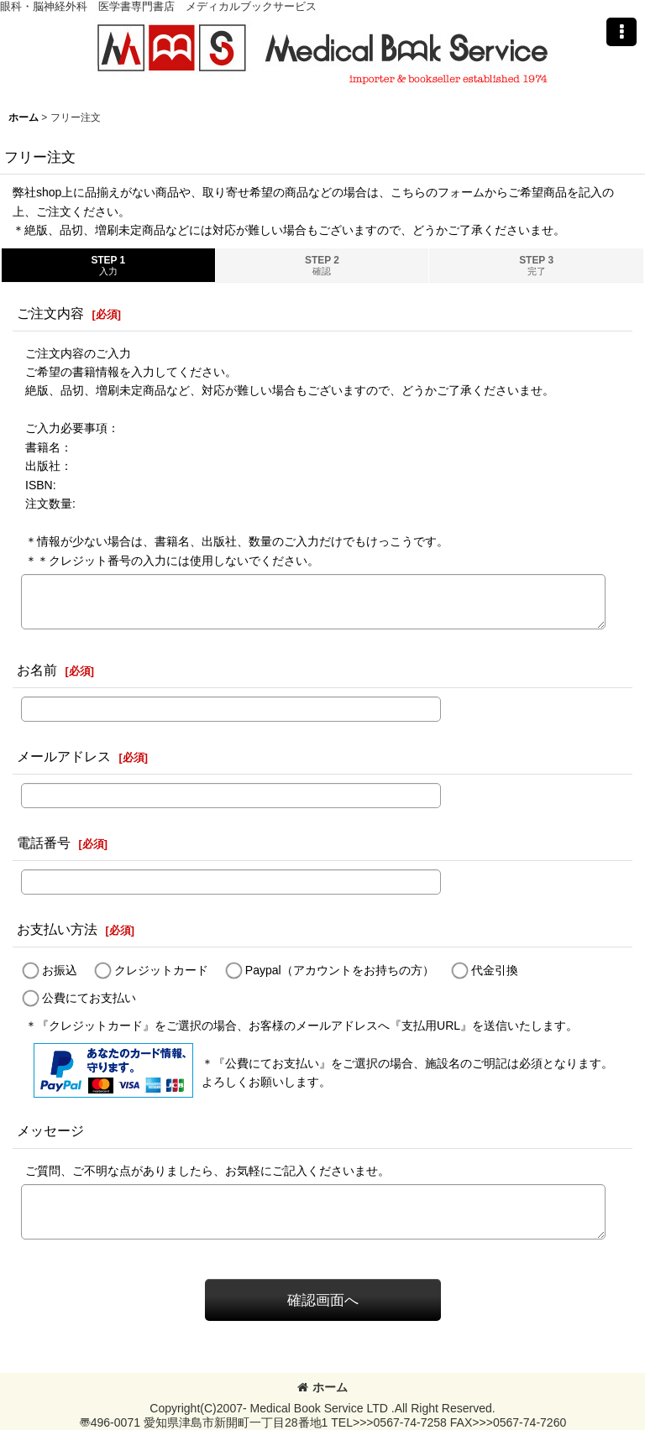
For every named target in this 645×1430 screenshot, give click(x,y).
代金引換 (494, 970)
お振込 (59, 970)
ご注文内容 (50, 313)
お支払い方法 (57, 929)
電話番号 (44, 842)
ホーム (322, 1387)
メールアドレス (64, 756)
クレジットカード (161, 970)
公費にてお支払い (89, 998)
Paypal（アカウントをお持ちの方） (339, 970)
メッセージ (50, 1130)
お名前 (37, 669)
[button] (621, 32)
